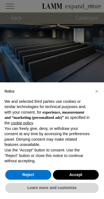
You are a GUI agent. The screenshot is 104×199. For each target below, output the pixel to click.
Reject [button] (28, 174)
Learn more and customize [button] (52, 187)
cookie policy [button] (22, 123)
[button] (96, 91)
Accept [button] (75, 174)
